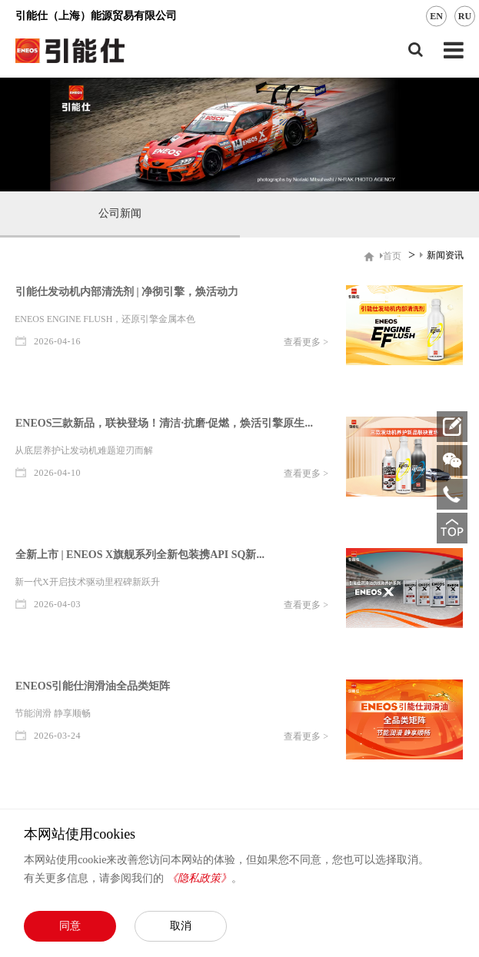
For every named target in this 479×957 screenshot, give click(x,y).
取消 (180, 925)
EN (436, 16)
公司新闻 (119, 213)
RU (464, 16)
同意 (70, 925)
